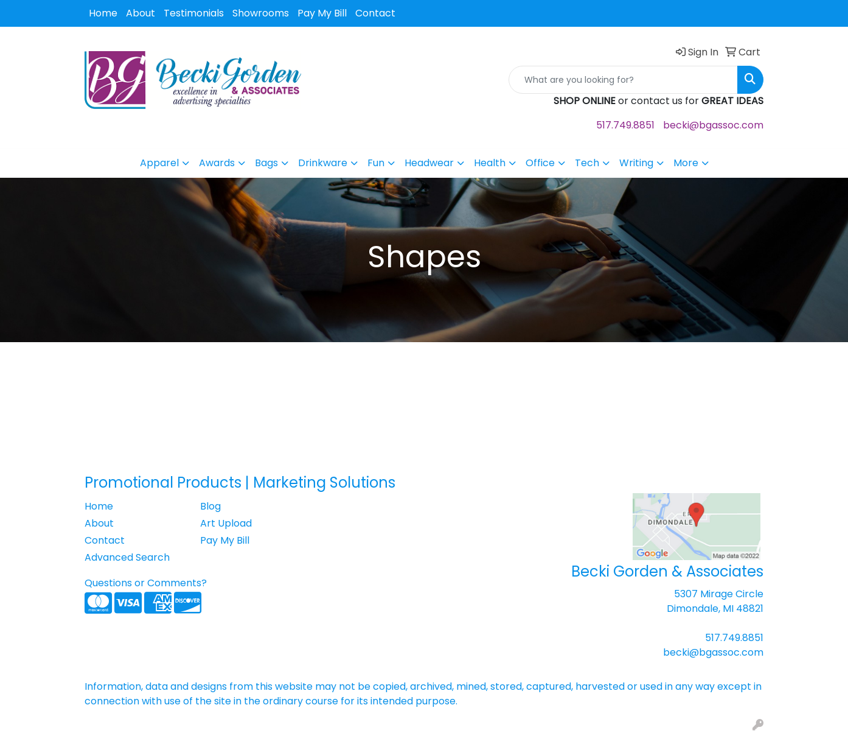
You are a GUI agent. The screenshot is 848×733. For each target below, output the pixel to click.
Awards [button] (217, 163)
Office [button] (540, 163)
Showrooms (260, 13)
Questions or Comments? (146, 583)
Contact (375, 13)
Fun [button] (375, 163)
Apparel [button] (159, 163)
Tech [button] (587, 163)
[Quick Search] (623, 80)
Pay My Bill (322, 13)
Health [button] (490, 163)
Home (103, 13)
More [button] (685, 163)
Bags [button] (266, 163)
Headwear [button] (429, 163)
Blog (210, 506)
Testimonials (194, 13)
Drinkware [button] (322, 163)
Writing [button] (636, 163)
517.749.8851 (625, 125)
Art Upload (226, 523)
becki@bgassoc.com (713, 125)
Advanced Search (127, 557)
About (140, 13)
